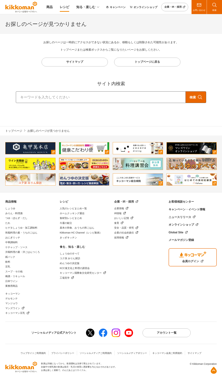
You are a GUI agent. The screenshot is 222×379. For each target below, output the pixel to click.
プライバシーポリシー (62, 353)
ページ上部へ (214, 370)
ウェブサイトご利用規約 (33, 353)
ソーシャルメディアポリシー (132, 353)
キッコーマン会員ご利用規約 (167, 353)
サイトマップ (194, 353)
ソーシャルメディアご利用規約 (96, 353)
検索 (193, 97)
